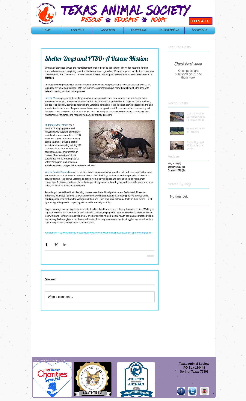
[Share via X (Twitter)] (56, 244)
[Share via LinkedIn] (65, 244)
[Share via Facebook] (46, 244)
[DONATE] (200, 21)
